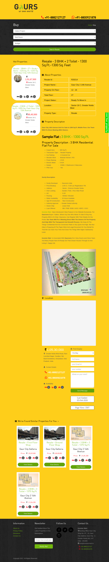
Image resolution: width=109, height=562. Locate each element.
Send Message (82, 391)
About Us (16, 528)
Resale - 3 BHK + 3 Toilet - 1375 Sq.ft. (81, 443)
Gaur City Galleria (28, 449)
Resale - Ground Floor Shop (54, 443)
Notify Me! (44, 546)
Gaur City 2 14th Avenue (81, 450)
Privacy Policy (18, 531)
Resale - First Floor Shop (28, 443)
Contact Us (17, 536)
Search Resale (54, 49)
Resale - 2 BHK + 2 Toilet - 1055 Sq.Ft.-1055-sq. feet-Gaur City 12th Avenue (25, 108)
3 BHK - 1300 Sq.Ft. (75, 137)
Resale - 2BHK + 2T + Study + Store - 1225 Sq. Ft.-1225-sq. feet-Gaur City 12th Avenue (25, 70)
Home (90, 25)
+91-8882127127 (52, 17)
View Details (28, 464)
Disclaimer (16, 533)
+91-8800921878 (83, 17)
